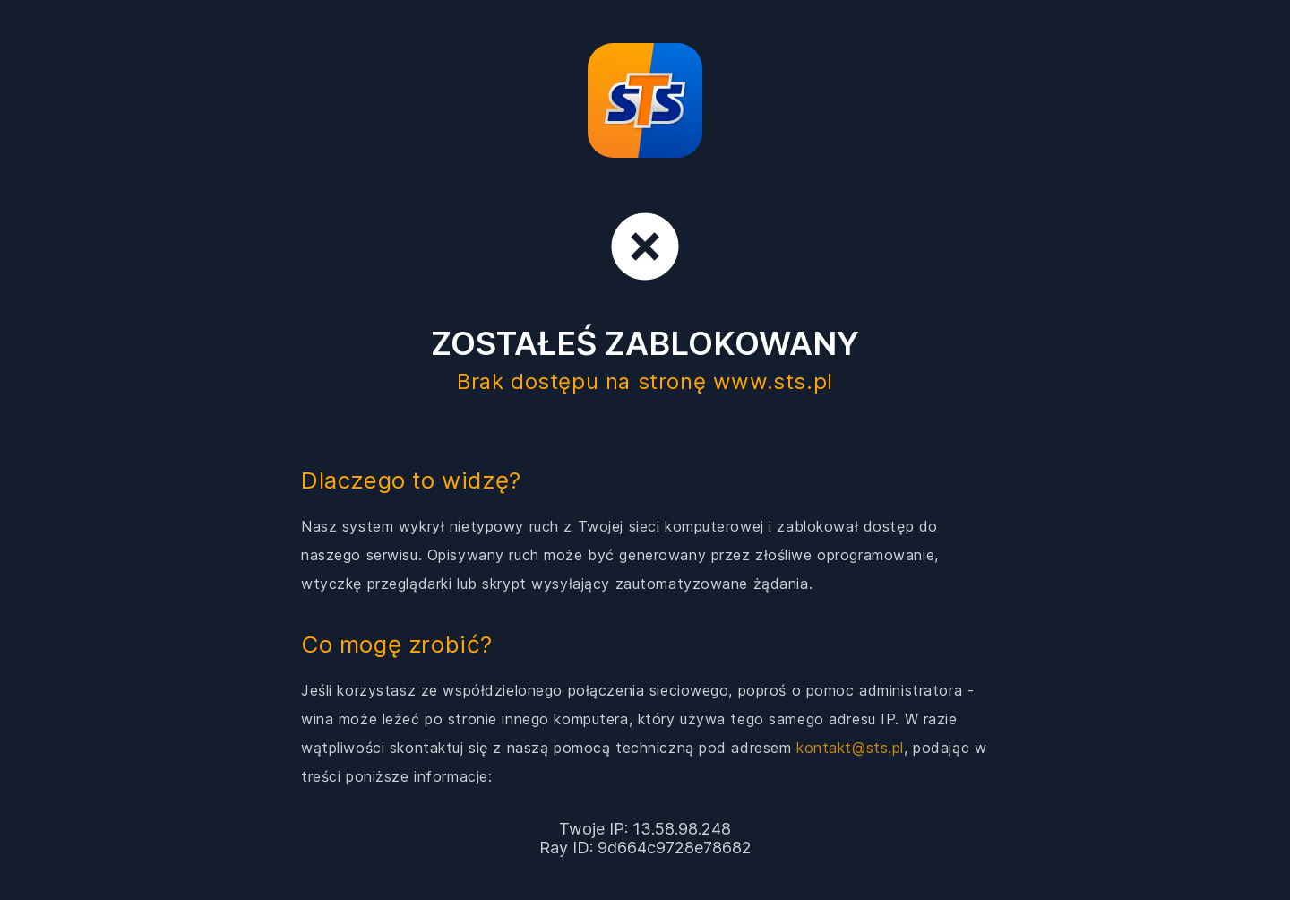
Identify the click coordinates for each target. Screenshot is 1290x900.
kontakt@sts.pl (850, 748)
